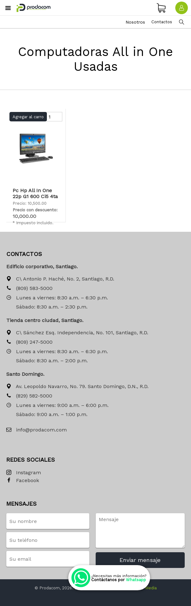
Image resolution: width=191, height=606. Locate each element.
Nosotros (135, 22)
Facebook (22, 480)
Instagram (23, 473)
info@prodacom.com (36, 430)
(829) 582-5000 (29, 396)
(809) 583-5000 (29, 288)
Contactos (161, 21)
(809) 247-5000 (29, 342)
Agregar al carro (28, 116)
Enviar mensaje (140, 560)
